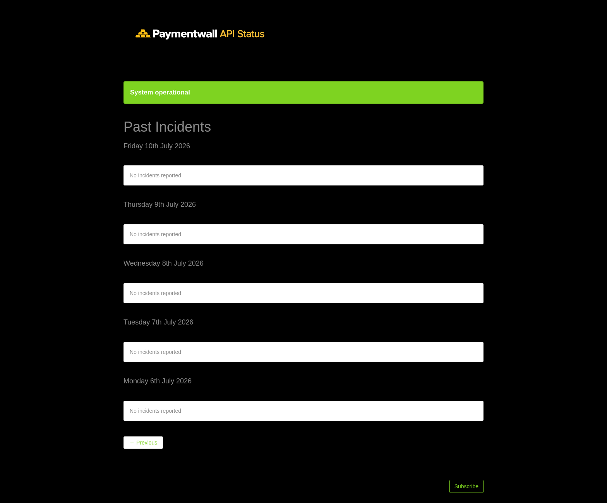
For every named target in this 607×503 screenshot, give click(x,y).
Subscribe (466, 486)
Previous (143, 442)
